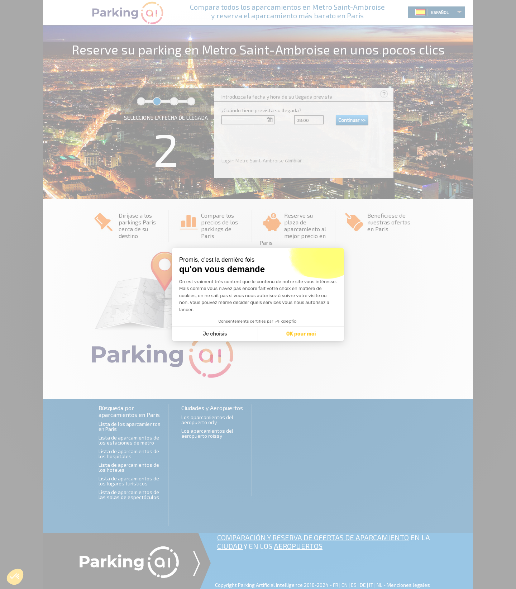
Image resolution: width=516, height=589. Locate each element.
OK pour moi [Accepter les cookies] (301, 334)
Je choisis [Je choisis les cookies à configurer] (215, 334)
